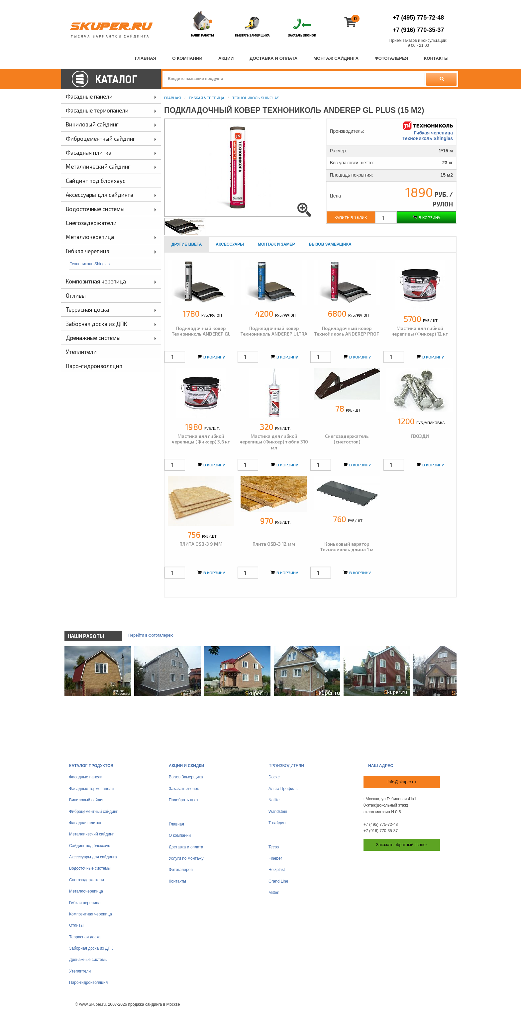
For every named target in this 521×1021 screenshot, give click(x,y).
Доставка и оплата (186, 847)
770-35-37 (418, 30)
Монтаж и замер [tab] (276, 244)
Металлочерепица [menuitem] (90, 236)
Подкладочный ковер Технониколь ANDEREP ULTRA (274, 331)
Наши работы (202, 35)
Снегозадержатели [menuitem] (91, 222)
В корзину (426, 217)
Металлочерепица (86, 891)
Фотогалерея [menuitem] (391, 58)
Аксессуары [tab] (230, 244)
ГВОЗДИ (420, 436)
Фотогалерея (181, 869)
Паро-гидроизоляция (88, 982)
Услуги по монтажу (186, 858)
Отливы (76, 925)
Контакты (177, 881)
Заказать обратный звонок (402, 844)
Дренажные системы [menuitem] (93, 337)
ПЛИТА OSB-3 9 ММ (201, 544)
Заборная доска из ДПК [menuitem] (96, 323)
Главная (172, 98)
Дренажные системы (88, 959)
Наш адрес (380, 765)
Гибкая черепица (206, 98)
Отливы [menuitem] (76, 295)
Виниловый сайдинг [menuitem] (92, 124)
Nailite (273, 800)
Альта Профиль (283, 788)
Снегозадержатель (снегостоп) (347, 439)
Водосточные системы (90, 868)
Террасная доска (84, 937)
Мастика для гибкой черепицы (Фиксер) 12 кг (419, 331)
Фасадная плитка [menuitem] (88, 152)
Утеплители (80, 971)
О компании (180, 835)
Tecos (273, 847)
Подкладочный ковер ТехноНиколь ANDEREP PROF (346, 331)
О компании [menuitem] (187, 58)
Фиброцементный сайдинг (93, 811)
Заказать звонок (302, 35)
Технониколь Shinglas (255, 98)
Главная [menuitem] (145, 58)
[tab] (186, 244)
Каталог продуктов (91, 765)
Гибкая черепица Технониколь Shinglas (427, 131)
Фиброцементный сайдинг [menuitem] (101, 138)
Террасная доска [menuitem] (87, 309)
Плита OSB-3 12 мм (274, 544)
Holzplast (276, 869)
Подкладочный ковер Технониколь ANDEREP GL (201, 331)
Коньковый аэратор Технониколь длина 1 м (346, 547)
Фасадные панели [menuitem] (89, 96)
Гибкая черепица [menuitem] (87, 251)
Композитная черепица (90, 914)
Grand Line (278, 881)
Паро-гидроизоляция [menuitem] (94, 365)
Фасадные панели (86, 777)
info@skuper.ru (402, 782)
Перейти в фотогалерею (150, 635)
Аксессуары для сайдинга (93, 857)
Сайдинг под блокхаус (89, 845)
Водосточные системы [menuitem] (95, 208)
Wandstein (277, 811)
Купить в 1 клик (351, 217)
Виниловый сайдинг (87, 800)
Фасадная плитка (85, 823)
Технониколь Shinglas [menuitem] (90, 264)
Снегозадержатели (86, 880)
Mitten (273, 892)
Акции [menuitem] (226, 58)
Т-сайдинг (277, 823)
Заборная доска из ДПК (91, 948)
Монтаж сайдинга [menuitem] (336, 58)
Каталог (116, 79)
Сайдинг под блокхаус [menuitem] (95, 180)
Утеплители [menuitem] (81, 351)
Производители (286, 765)
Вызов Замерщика (186, 777)
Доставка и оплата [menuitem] (273, 58)
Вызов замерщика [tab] (330, 244)
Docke (274, 777)
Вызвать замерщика (252, 35)
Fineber (275, 858)
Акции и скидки (186, 765)
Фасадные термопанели (91, 788)
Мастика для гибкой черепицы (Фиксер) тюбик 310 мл (274, 441)
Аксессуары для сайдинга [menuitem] (99, 194)
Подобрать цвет (183, 800)
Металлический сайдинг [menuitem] (98, 166)
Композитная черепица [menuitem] (96, 281)
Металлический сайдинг (91, 834)
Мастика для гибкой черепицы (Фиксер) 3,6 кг (201, 439)
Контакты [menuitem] (436, 58)
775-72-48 (418, 17)
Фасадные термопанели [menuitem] (97, 110)
